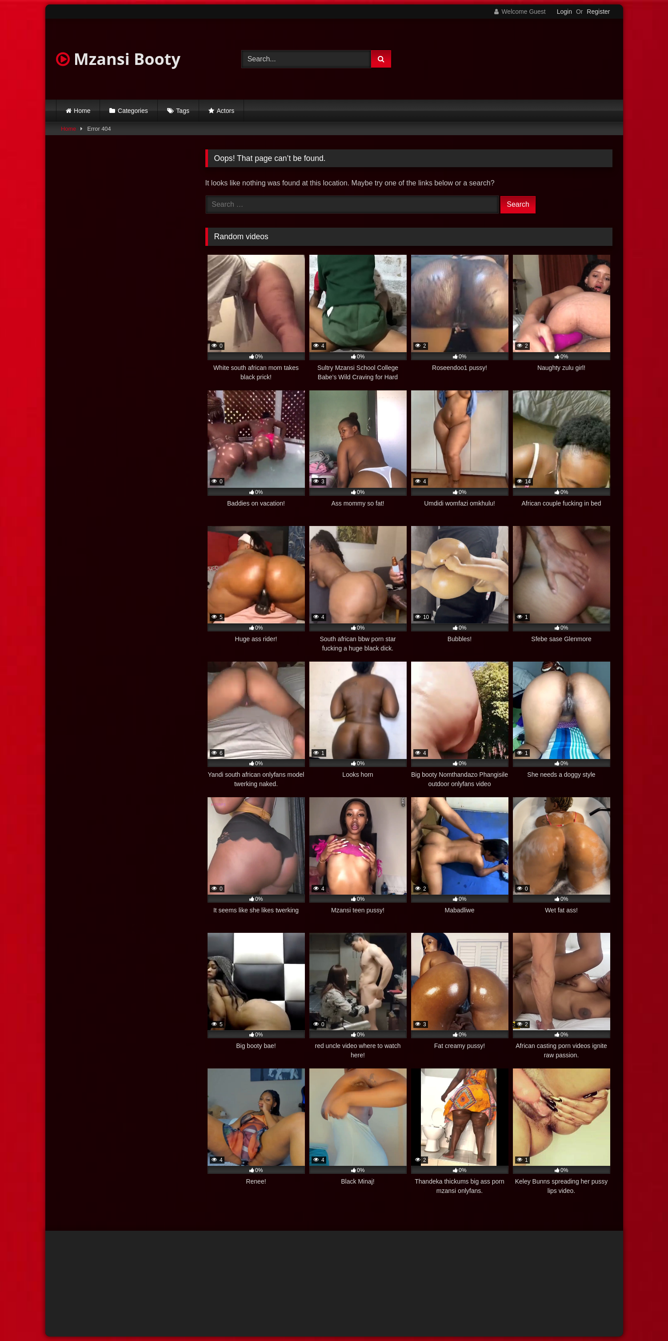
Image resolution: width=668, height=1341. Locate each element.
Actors (226, 110)
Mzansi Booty (118, 59)
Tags (182, 110)
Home (82, 110)
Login (564, 11)
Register (598, 11)
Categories (133, 110)
